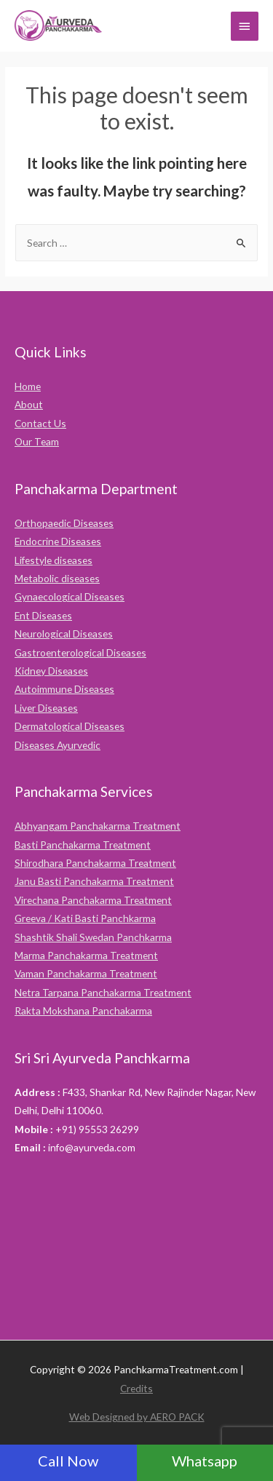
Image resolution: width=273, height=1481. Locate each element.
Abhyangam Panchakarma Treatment (98, 825)
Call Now (68, 1460)
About (29, 404)
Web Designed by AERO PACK (137, 1416)
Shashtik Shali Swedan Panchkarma (93, 937)
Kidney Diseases (51, 670)
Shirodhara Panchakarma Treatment (95, 863)
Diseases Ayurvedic (57, 745)
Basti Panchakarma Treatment (83, 844)
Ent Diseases (43, 615)
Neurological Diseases (64, 633)
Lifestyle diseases (53, 560)
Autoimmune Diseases (64, 689)
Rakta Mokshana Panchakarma (83, 1010)
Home (28, 386)
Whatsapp (204, 1460)
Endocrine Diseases (58, 541)
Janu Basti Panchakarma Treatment (94, 881)
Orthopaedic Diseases (64, 523)
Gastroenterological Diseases (80, 652)
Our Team (37, 441)
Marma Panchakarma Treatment (86, 955)
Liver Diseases (46, 708)
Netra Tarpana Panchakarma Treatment (103, 992)
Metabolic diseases (57, 578)
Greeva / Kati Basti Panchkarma (85, 918)
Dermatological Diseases (69, 726)
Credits (136, 1388)
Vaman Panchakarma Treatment (86, 973)
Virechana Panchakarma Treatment (93, 900)
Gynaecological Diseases (69, 596)
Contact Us (40, 423)
